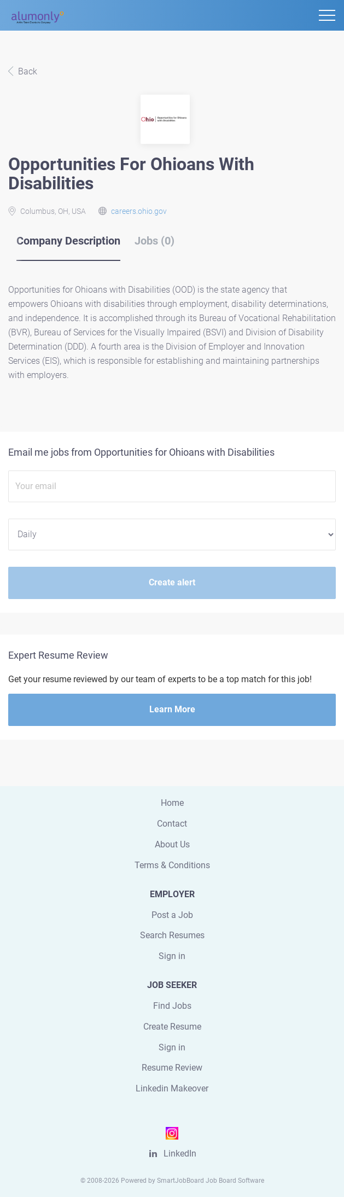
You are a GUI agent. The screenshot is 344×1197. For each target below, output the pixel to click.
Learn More (172, 709)
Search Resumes (172, 935)
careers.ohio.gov (139, 211)
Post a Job (172, 915)
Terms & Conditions (172, 865)
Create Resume (172, 1026)
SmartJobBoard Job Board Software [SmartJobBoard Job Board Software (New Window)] (210, 1180)
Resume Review (172, 1067)
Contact (172, 823)
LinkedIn (180, 1153)
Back (26, 71)
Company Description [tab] (68, 240)
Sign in (172, 956)
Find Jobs (172, 1006)
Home (172, 803)
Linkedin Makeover (172, 1088)
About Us (172, 844)
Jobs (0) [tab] (154, 240)
